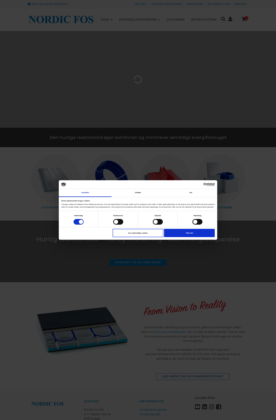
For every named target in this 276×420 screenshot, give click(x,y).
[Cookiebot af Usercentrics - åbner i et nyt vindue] (199, 184)
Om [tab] (190, 192)
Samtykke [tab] (85, 192)
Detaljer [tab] (138, 192)
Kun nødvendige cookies (138, 233)
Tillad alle (189, 233)
